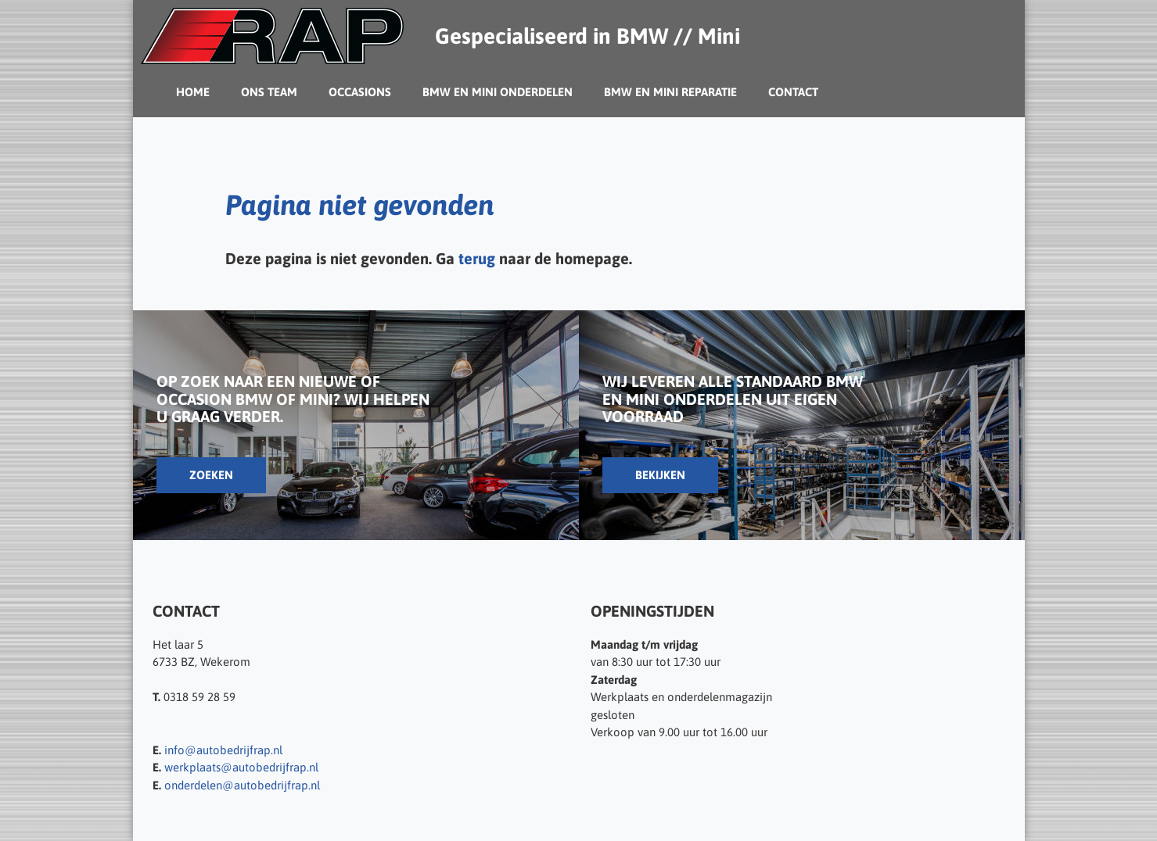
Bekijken (660, 474)
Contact (793, 91)
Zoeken (211, 474)
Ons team (269, 91)
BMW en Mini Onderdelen (497, 91)
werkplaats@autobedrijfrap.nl (241, 767)
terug (476, 258)
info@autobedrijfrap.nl (223, 750)
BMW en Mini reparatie (670, 91)
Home (193, 91)
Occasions (360, 91)
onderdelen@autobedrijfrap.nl (242, 785)
